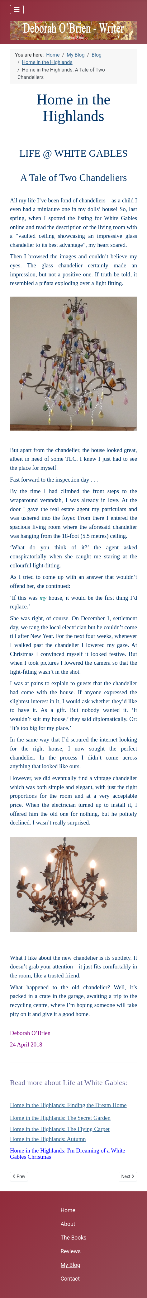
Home (68, 1210)
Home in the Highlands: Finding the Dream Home (68, 1105)
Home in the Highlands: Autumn (48, 1139)
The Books (74, 1238)
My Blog (70, 1265)
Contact (70, 1279)
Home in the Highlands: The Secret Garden (60, 1118)
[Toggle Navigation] (17, 9)
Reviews (71, 1251)
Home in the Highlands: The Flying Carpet (60, 1129)
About (68, 1224)
